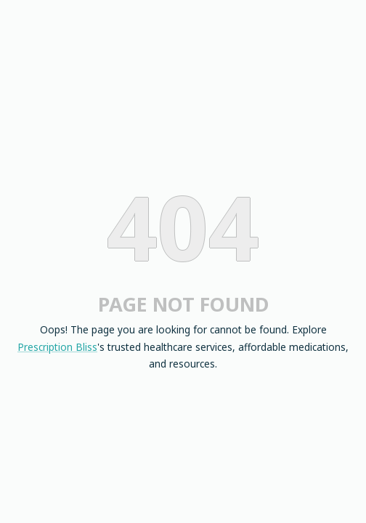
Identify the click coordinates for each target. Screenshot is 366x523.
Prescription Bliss (57, 347)
